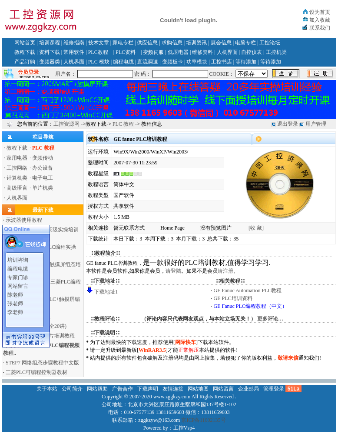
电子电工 (42, 178)
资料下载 (49, 52)
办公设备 (42, 168)
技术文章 (98, 43)
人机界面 (227, 52)
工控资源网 (66, 124)
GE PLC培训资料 (233, 298)
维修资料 (202, 52)
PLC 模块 (98, 62)
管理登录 (273, 389)
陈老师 (15, 293)
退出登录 (287, 124)
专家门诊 (17, 276)
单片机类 (42, 188)
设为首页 (319, 12)
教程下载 (24, 52)
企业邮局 (248, 389)
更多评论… (270, 319)
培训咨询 (17, 259)
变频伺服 (153, 52)
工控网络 (17, 168)
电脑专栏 (245, 43)
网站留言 (17, 285)
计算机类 (17, 178)
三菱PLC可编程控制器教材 (36, 372)
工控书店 (221, 62)
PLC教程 (98, 52)
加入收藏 (319, 20)
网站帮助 (97, 389)
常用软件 (73, 52)
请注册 (225, 271)
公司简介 (72, 389)
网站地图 (198, 389)
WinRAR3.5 (152, 350)
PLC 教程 (123, 124)
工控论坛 (269, 43)
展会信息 (221, 43)
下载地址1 (106, 292)
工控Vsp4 (184, 428)
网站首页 (24, 43)
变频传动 (42, 158)
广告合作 (122, 389)
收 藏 (256, 228)
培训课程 (49, 43)
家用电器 (17, 158)
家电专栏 (123, 43)
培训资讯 (196, 43)
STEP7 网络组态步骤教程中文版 (42, 363)
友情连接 (172, 389)
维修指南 (73, 43)
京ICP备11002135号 (203, 420)
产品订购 (24, 62)
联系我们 (319, 28)
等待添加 (245, 62)
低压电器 (178, 52)
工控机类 (276, 52)
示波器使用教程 (24, 220)
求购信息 (172, 43)
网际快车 (185, 342)
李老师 (15, 311)
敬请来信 (288, 358)
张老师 (15, 302)
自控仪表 (251, 52)
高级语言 (17, 188)
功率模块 (196, 62)
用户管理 (315, 124)
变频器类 (49, 62)
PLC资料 (126, 52)
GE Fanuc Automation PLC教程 (248, 290)
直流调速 (147, 62)
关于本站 (46, 389)
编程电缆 (123, 62)
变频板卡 (172, 62)
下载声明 (147, 389)
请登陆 (173, 271)
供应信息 (147, 43)
